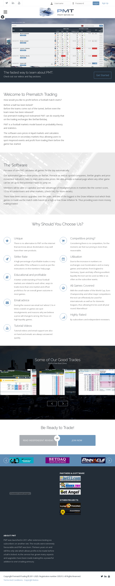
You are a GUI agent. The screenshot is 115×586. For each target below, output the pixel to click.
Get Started (102, 75)
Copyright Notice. (31, 580)
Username (51, 3)
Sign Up (105, 3)
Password (72, 3)
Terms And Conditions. (13, 580)
